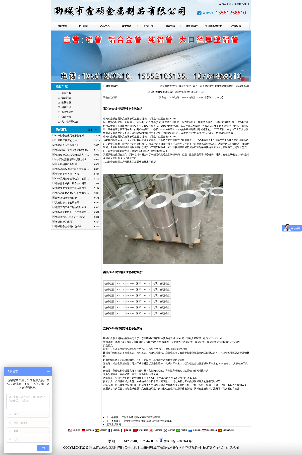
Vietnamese (226, 429)
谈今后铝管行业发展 (66, 164)
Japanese (155, 429)
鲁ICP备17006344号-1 (179, 441)
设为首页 (224, 4)
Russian (194, 429)
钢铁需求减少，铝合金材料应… (72, 183)
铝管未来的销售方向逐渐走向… (72, 188)
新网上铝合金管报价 (66, 197)
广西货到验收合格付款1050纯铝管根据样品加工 (146, 421)
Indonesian (209, 429)
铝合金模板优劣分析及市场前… (72, 169)
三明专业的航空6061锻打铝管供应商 (140, 417)
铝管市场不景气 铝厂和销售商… (72, 150)
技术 (205, 447)
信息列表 (66, 97)
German (87, 429)
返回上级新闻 (114, 424)
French (113, 429)
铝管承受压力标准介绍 (67, 145)
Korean (169, 429)
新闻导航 (66, 93)
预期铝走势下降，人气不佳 (69, 173)
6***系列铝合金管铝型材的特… (72, 178)
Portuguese (140, 429)
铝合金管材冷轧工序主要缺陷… (72, 212)
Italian (126, 429)
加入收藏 (234, 4)
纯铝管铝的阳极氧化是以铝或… (72, 159)
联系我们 (244, 4)
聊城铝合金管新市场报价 (68, 226)
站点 (220, 447)
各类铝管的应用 (63, 221)
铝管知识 (66, 107)
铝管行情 (66, 116)
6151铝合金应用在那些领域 (69, 135)
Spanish (101, 429)
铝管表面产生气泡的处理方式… (72, 207)
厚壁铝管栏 (67, 112)
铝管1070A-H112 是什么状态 (70, 217)
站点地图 (232, 447)
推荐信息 (66, 102)
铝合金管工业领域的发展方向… (72, 154)
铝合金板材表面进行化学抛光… (72, 193)
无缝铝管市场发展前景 (67, 202)
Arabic (181, 429)
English (74, 429)
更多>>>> (93, 129)
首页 (174, 86)
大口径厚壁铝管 (69, 121)
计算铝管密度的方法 (66, 140)
